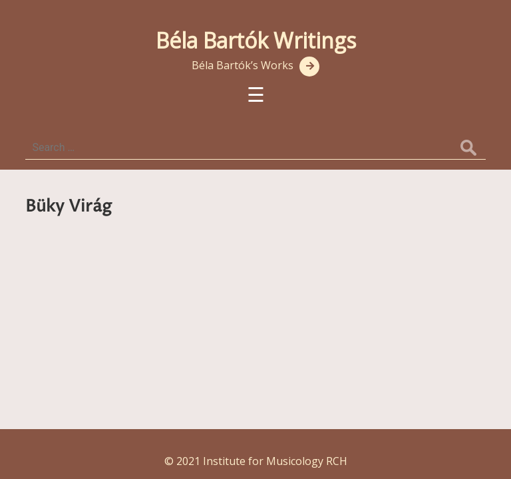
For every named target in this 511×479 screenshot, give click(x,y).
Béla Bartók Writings (256, 40)
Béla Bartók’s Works (242, 65)
